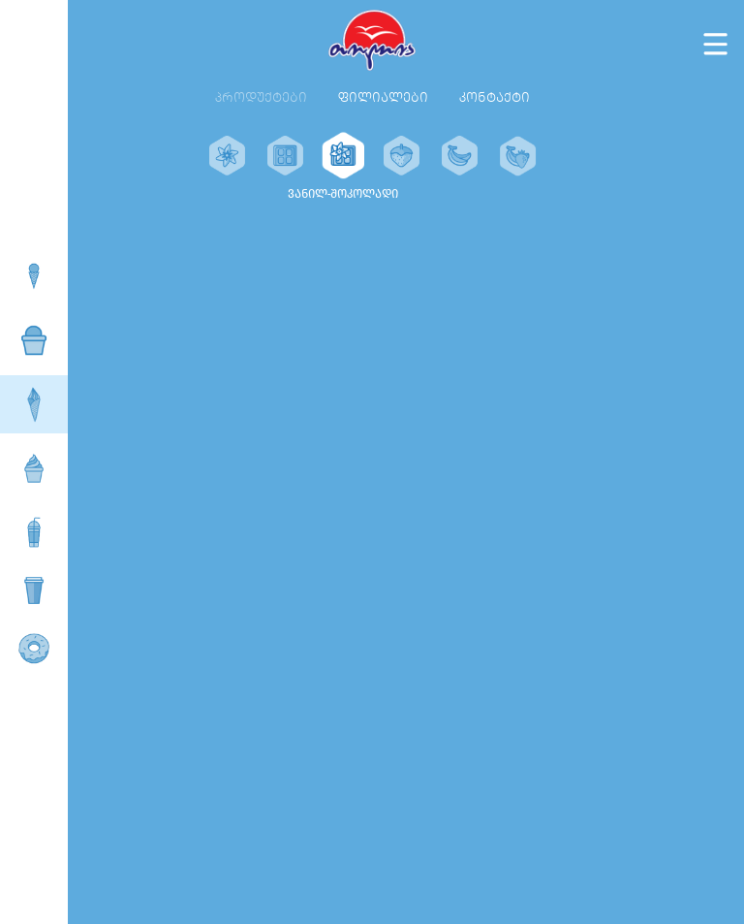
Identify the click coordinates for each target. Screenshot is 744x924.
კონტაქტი (494, 97)
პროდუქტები (261, 97)
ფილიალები (383, 97)
